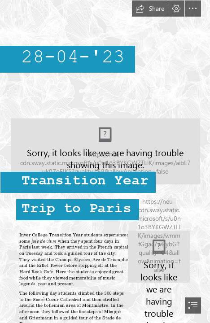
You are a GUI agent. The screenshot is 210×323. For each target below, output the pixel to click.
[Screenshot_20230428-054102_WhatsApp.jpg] (158, 256)
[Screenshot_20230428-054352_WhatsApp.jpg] (105, 153)
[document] (105, 161)
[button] (150, 8)
